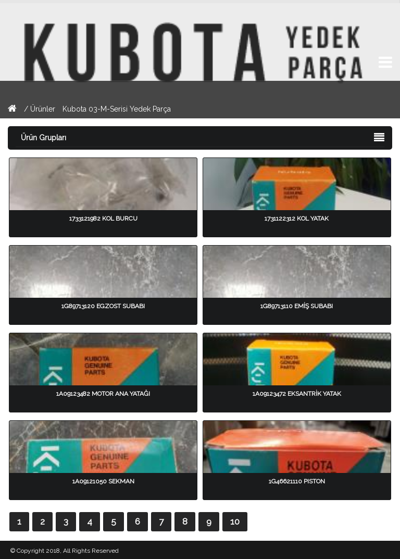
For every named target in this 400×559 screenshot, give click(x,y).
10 (235, 521)
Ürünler (43, 109)
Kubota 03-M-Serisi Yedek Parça (117, 109)
